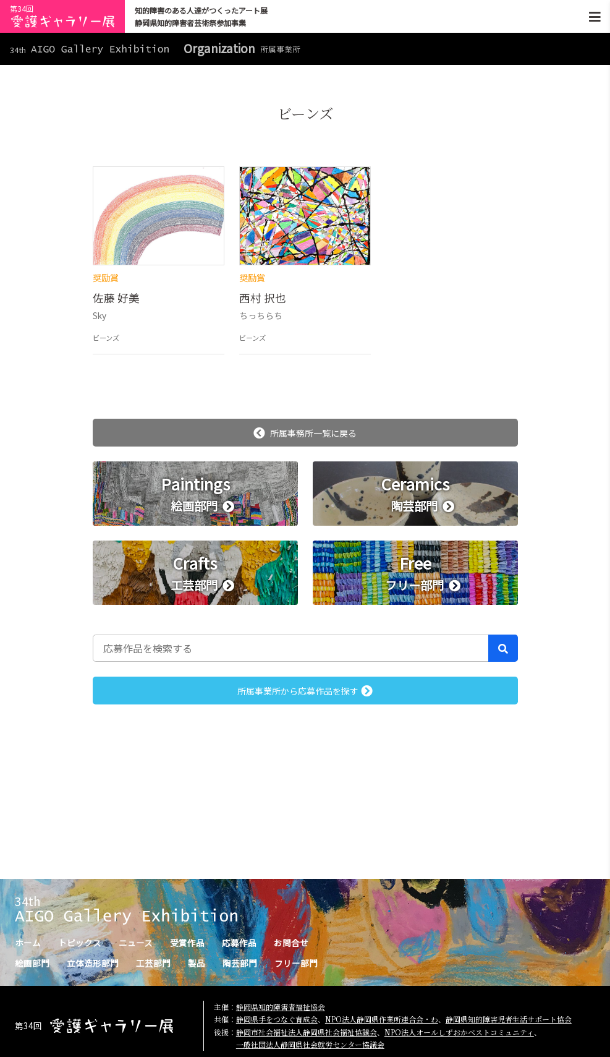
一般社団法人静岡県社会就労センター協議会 (310, 1044)
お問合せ (291, 942)
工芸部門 (153, 963)
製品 (196, 963)
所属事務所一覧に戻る (305, 433)
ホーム (28, 942)
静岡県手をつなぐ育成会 (277, 1019)
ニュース (136, 942)
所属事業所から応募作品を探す (305, 691)
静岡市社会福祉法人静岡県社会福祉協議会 (306, 1032)
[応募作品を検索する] (291, 648)
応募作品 (239, 942)
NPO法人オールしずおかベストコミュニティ (459, 1032)
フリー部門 (296, 963)
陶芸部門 (239, 963)
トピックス (79, 942)
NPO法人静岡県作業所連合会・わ (381, 1019)
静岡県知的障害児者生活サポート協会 (509, 1019)
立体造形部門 (93, 963)
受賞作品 (187, 942)
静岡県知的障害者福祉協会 (280, 1006)
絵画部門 (32, 963)
